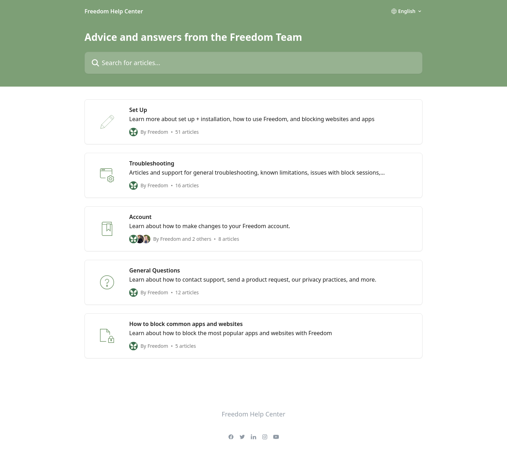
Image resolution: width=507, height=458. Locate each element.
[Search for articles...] (253, 63)
